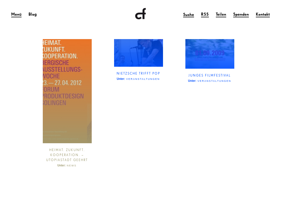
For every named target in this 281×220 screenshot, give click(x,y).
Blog (33, 14)
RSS (205, 14)
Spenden (241, 14)
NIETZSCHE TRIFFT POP (138, 73)
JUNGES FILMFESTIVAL (209, 75)
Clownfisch (140, 14)
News (72, 165)
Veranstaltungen (143, 79)
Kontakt (263, 14)
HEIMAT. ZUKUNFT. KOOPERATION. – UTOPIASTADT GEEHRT (67, 155)
